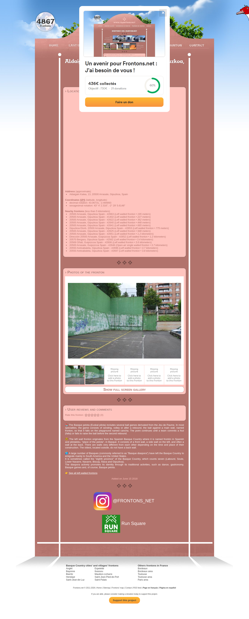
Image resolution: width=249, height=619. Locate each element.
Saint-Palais (101, 579)
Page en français (150, 588)
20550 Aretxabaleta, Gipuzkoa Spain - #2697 (93, 250)
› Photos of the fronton (84, 272)
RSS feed (137, 588)
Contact (196, 45)
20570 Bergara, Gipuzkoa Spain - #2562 (91, 239)
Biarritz (69, 574)
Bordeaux (142, 568)
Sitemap (106, 588)
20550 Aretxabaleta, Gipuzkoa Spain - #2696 (93, 248)
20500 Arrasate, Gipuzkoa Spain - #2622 (91, 219)
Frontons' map (118, 588)
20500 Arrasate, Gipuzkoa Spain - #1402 (91, 216)
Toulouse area (145, 577)
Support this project (124, 600)
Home (53, 45)
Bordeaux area (145, 571)
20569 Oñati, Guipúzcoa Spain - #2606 (90, 242)
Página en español (167, 588)
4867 (45, 21)
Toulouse (142, 574)
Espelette (99, 568)
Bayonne (70, 571)
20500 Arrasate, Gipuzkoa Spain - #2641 (91, 225)
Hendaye (70, 577)
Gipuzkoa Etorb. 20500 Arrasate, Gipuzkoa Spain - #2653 (100, 228)
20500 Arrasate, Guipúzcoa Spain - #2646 (92, 245)
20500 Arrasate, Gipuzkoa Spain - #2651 (91, 233)
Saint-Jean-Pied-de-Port (107, 577)
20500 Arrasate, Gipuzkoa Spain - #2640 (91, 222)
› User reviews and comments (88, 409)
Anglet (69, 568)
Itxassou (99, 571)
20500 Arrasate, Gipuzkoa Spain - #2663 (91, 214)
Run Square (124, 523)
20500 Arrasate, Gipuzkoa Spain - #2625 (91, 231)
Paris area (143, 579)
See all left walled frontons (83, 473)
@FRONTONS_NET (125, 500)
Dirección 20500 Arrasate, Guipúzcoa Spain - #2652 (97, 236)
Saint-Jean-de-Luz (75, 579)
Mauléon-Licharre (103, 574)
